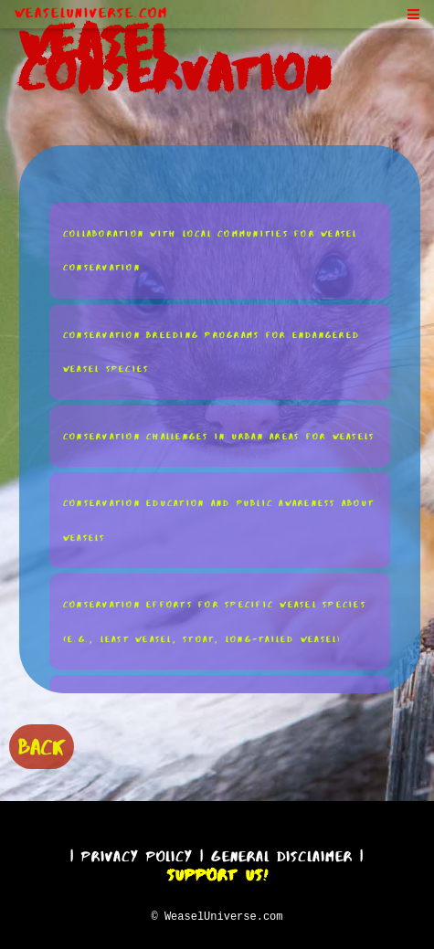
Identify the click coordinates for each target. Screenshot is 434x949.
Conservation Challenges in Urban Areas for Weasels (219, 435)
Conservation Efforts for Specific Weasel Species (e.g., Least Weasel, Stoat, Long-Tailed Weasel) (214, 620)
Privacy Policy (137, 853)
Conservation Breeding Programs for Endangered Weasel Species (211, 351)
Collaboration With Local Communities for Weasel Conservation (210, 249)
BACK (41, 745)
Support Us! (217, 872)
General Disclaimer (282, 853)
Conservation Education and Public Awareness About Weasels (219, 519)
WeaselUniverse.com (91, 13)
